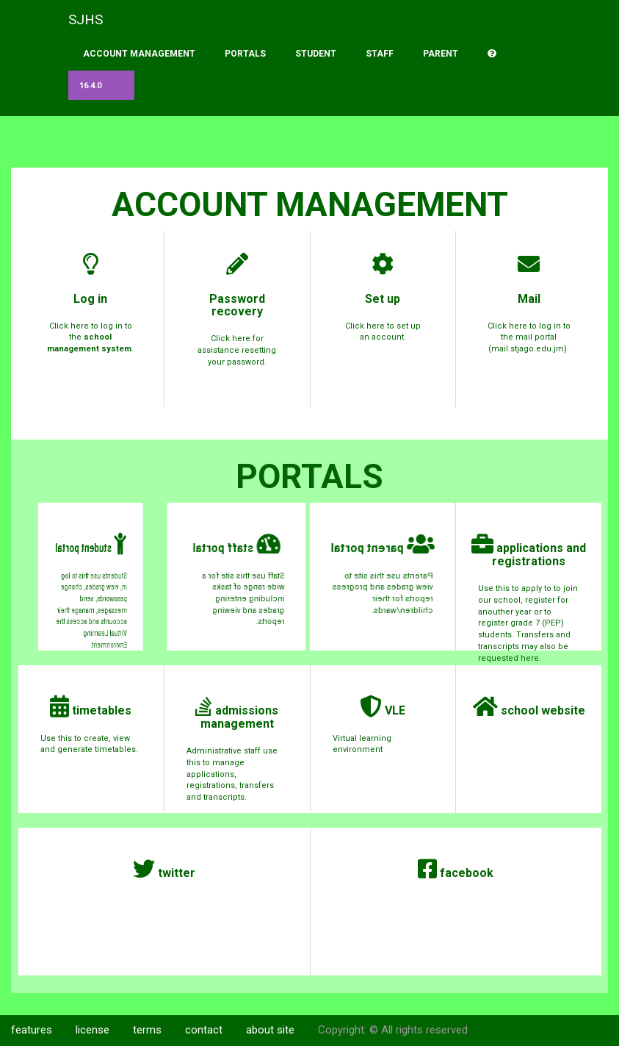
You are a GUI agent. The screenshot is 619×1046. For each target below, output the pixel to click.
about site (270, 1029)
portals (245, 54)
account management (139, 54)
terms (147, 1029)
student (315, 54)
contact (203, 1029)
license (92, 1029)
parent (440, 54)
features (31, 1029)
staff (380, 54)
